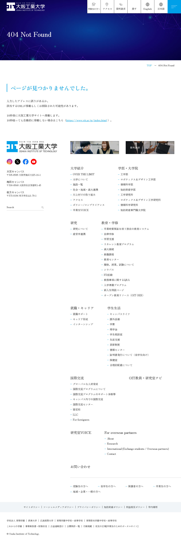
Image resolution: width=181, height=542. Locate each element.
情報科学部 (126, 184)
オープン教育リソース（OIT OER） (124, 295)
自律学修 (109, 234)
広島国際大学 (46, 520)
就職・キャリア (82, 307)
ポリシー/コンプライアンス (89, 205)
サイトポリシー (31, 507)
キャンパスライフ (120, 314)
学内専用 (153, 507)
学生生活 (114, 307)
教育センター (111, 259)
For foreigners (81, 419)
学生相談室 (116, 334)
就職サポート (80, 314)
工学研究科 (126, 194)
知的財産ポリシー (113, 507)
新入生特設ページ (114, 290)
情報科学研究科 (129, 205)
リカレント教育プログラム (119, 244)
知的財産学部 (128, 189)
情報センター (117, 350)
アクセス (78, 200)
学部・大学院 (128, 168)
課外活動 (115, 319)
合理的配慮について (121, 365)
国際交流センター (83, 404)
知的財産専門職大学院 (133, 210)
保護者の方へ (135, 486)
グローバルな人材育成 (85, 384)
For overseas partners (121, 432)
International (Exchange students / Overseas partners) (138, 448)
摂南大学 (32, 520)
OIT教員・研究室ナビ (145, 377)
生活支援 (115, 339)
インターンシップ (83, 324)
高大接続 (109, 249)
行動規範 (87, 526)
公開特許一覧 (73, 526)
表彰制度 (115, 344)
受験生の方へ (80, 486)
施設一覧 (78, 184)
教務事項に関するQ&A (117, 280)
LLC (75, 414)
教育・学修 (109, 222)
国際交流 (77, 377)
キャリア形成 (80, 319)
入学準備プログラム (115, 285)
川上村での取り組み (84, 194)
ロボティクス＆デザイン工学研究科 (140, 200)
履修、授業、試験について (119, 264)
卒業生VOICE (81, 210)
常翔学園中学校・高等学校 (70, 520)
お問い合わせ (80, 466)
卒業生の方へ (163, 486)
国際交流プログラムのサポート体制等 (94, 394)
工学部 (124, 174)
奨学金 (113, 329)
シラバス (109, 269)
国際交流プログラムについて (89, 389)
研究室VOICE (80, 432)
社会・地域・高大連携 (85, 189)
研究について (80, 228)
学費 (112, 324)
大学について (80, 179)
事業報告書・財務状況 (36, 526)
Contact (111, 453)
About (110, 438)
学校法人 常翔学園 (16, 520)
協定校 (76, 409)
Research (112, 443)
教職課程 (109, 254)
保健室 (113, 360)
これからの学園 (14, 526)
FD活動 (108, 275)
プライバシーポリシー (89, 507)
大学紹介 (77, 168)
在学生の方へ (108, 486)
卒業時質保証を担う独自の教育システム (126, 228)
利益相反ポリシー (135, 507)
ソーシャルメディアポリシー (58, 507)
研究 (73, 222)
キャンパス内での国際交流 (88, 399)
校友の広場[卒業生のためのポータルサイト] (116, 526)
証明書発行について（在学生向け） (130, 355)
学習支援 (109, 239)
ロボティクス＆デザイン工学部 (138, 179)
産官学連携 (79, 234)
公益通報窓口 (57, 526)
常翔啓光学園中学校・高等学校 (101, 520)
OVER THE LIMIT (84, 174)
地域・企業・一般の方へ (87, 491)
